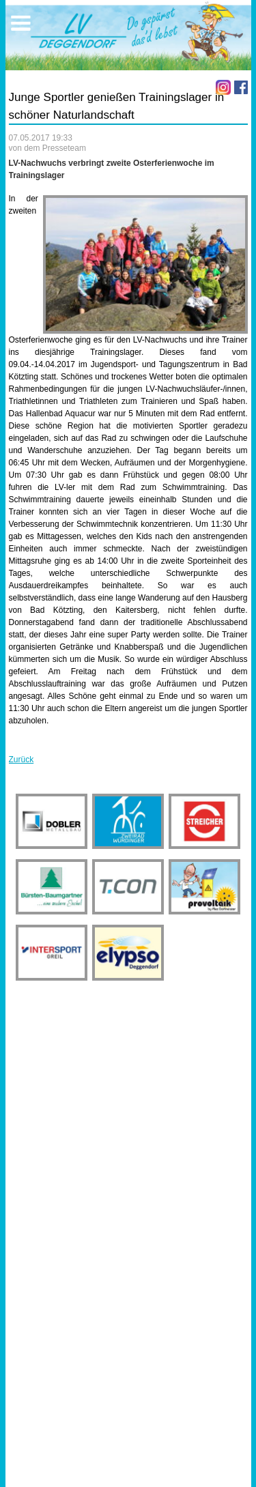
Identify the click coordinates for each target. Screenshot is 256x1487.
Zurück (21, 759)
